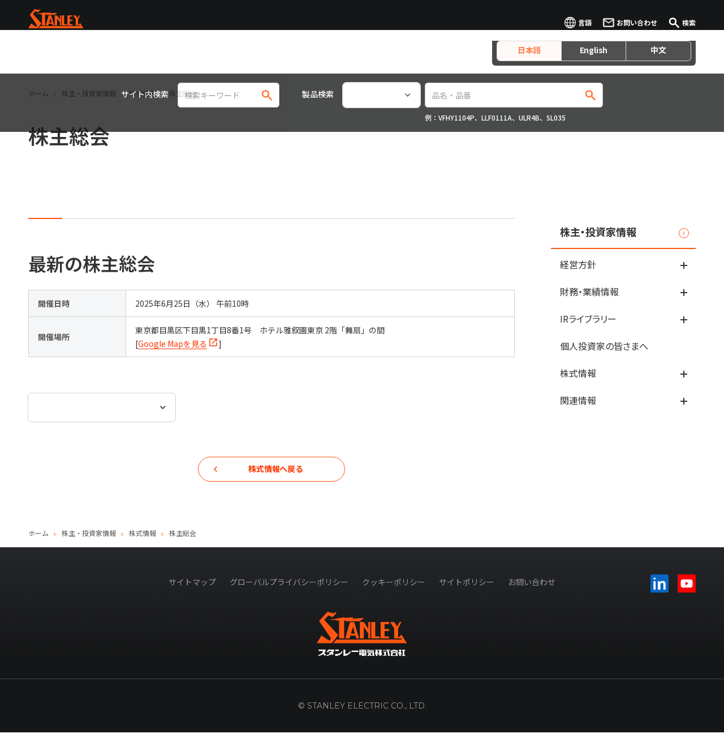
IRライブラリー (588, 318)
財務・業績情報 (589, 291)
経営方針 (578, 264)
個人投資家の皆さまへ (604, 346)
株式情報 (578, 373)
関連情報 (578, 400)
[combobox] (101, 407)
